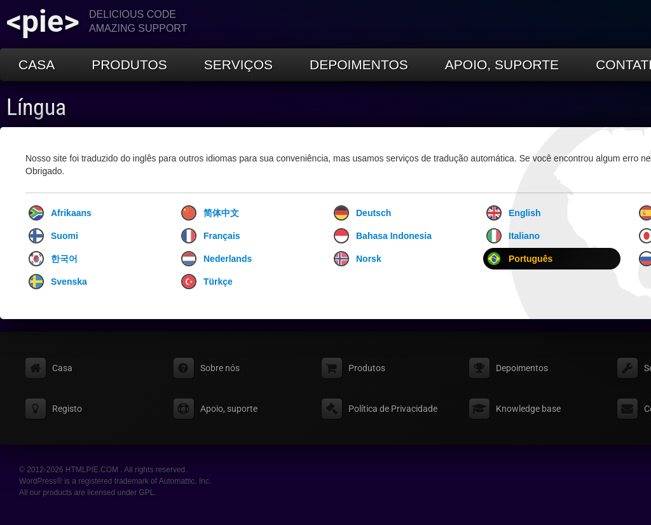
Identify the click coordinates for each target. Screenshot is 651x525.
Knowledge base (528, 409)
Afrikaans (60, 213)
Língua (36, 107)
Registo (67, 409)
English (513, 213)
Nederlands (216, 258)
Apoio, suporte (502, 64)
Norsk (357, 258)
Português (519, 258)
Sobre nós (220, 368)
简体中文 (210, 213)
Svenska (58, 281)
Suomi (53, 235)
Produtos (129, 64)
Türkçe (207, 281)
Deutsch (362, 213)
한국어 (53, 258)
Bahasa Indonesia (383, 235)
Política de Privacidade (392, 409)
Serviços (238, 64)
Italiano (513, 235)
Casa (36, 64)
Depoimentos (359, 64)
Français (210, 235)
